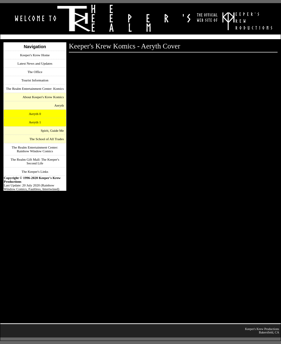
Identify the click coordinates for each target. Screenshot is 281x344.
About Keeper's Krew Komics (43, 97)
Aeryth (59, 105)
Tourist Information (34, 80)
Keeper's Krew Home (35, 55)
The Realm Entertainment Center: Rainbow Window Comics (35, 149)
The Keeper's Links (34, 171)
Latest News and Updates (34, 63)
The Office (34, 72)
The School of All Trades (46, 139)
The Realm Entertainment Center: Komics (35, 88)
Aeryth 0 (35, 114)
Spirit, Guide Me (52, 130)
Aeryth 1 (35, 122)
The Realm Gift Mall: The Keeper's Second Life (35, 161)
